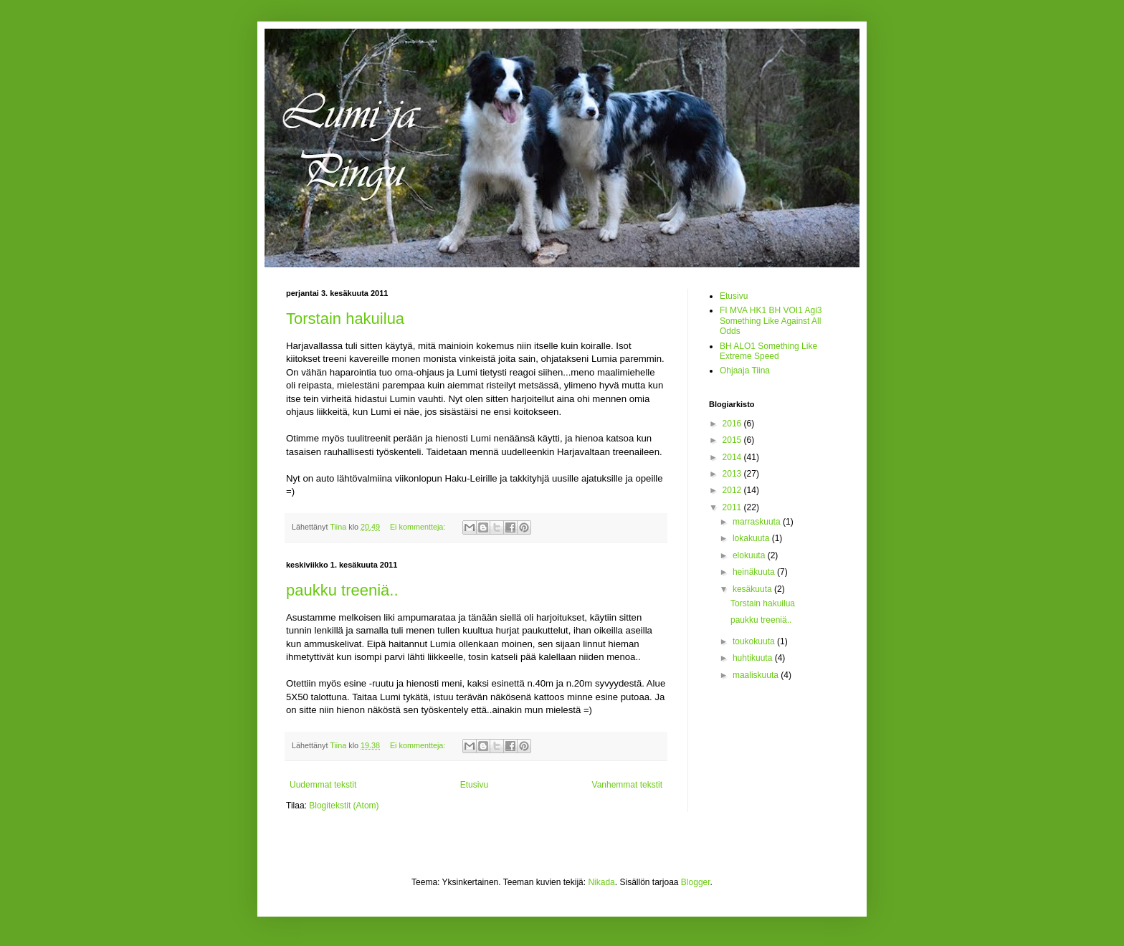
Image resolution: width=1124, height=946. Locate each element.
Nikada (601, 882)
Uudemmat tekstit (323, 785)
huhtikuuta (754, 658)
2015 (733, 440)
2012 (733, 490)
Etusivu (474, 785)
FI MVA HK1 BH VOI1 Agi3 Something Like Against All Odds (771, 320)
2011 (733, 507)
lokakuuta (752, 538)
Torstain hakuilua (345, 319)
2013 (733, 474)
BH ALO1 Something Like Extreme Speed (768, 351)
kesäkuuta (753, 589)
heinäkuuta (755, 572)
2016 (733, 424)
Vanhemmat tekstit (627, 785)
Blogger (695, 882)
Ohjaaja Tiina (745, 371)
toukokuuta (755, 641)
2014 (733, 457)
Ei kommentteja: (418, 526)
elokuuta (750, 555)
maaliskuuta (757, 675)
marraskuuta (758, 522)
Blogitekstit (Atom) (343, 806)
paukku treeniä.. (342, 590)
